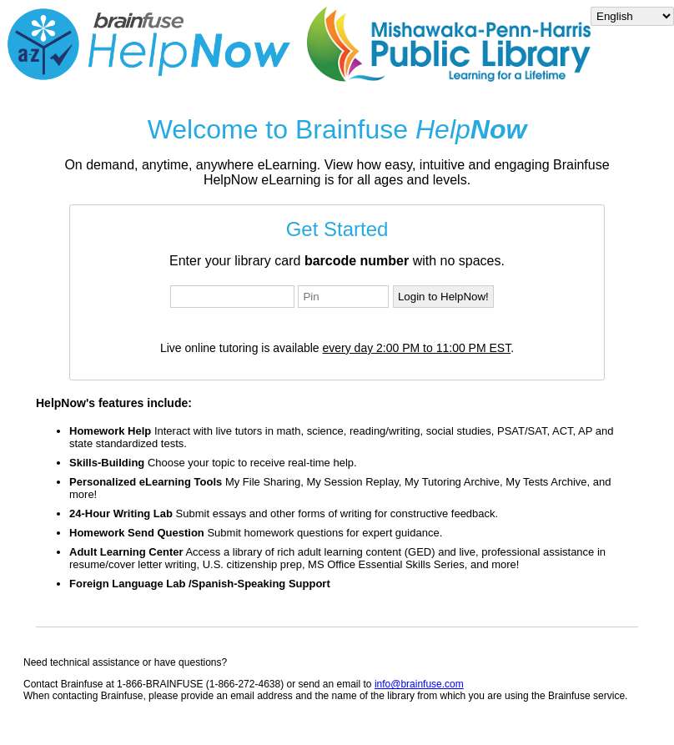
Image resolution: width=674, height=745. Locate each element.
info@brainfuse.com (419, 684)
